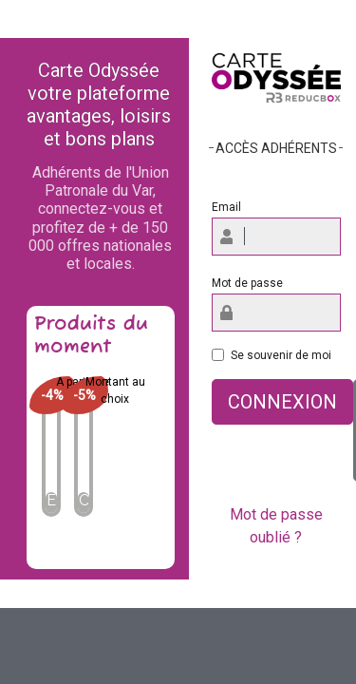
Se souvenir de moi (281, 355)
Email (226, 207)
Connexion (282, 401)
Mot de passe (247, 283)
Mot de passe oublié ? (276, 525)
